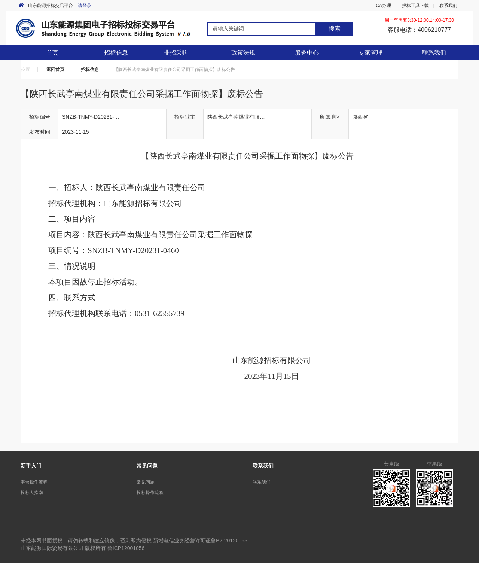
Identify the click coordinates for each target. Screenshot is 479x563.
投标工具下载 (415, 5)
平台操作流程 (34, 482)
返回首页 (55, 69)
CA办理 (383, 5)
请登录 (84, 5)
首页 (52, 52)
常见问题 (146, 482)
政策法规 (243, 52)
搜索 (335, 28)
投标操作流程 (150, 492)
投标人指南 (32, 492)
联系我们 (448, 5)
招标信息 (90, 69)
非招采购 (176, 52)
